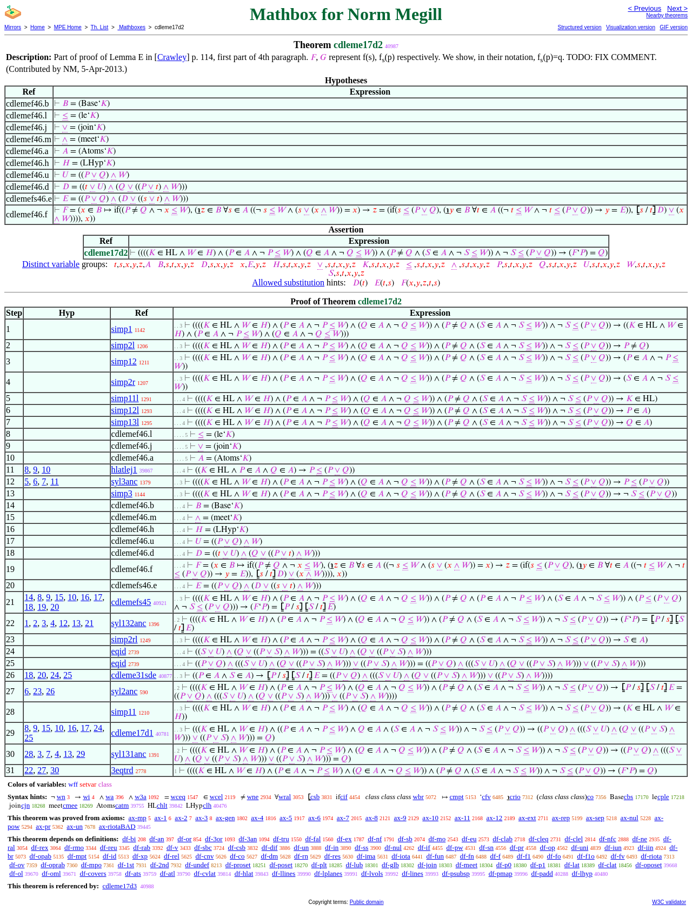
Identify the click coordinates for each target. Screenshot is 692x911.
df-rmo (74, 847)
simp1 (121, 329)
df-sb (405, 839)
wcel (216, 797)
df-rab (141, 847)
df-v (172, 847)
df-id (109, 856)
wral (284, 797)
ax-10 (430, 818)
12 (63, 623)
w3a (141, 797)
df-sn (486, 847)
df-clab (503, 839)
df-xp (140, 856)
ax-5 (286, 818)
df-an (156, 839)
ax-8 (371, 818)
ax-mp (138, 818)
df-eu (469, 839)
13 (76, 623)
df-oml (51, 873)
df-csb (237, 847)
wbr (418, 797)
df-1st (126, 865)
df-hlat (244, 873)
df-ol (16, 873)
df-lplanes (328, 873)
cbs (628, 797)
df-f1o (586, 856)
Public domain (367, 902)
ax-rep (561, 818)
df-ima (366, 856)
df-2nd (159, 865)
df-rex (39, 847)
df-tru (281, 839)
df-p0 (503, 865)
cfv (486, 797)
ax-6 (314, 818)
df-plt (319, 865)
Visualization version (630, 27)
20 (54, 606)
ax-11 (462, 818)
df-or (184, 839)
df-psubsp (456, 873)
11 (54, 481)
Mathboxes (131, 27)
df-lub (354, 865)
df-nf (375, 839)
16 (85, 597)
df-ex (344, 839)
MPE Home (68, 27)
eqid (119, 651)
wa (109, 797)
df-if (424, 847)
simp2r (123, 382)
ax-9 (400, 818)
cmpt (457, 797)
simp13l (125, 422)
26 (50, 691)
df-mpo (91, 865)
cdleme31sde (134, 675)
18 (28, 606)
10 (46, 469)
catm (122, 805)
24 (54, 675)
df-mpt (77, 856)
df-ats (133, 873)
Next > (677, 8)
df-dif (270, 847)
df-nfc (607, 839)
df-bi (129, 839)
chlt (162, 805)
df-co (237, 856)
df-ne (639, 839)
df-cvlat (205, 873)
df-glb (390, 865)
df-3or (214, 839)
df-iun (613, 847)
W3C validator (669, 902)
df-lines (412, 873)
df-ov (16, 865)
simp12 (124, 361)
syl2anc (124, 691)
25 (67, 675)
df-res (332, 856)
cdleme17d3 (119, 886)
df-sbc (203, 847)
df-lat (572, 865)
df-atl (167, 873)
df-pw (455, 847)
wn (61, 797)
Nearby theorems (667, 15)
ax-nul (629, 818)
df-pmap (501, 873)
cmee (70, 805)
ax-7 (343, 818)
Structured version (579, 27)
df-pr (517, 847)
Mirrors (12, 27)
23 (37, 691)
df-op (547, 847)
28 (28, 754)
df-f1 (524, 856)
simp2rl (124, 639)
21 (89, 623)
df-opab (40, 856)
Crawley (172, 57)
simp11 (124, 711)
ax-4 (257, 818)
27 (41, 770)
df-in (331, 847)
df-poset (280, 865)
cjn (25, 805)
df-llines (283, 873)
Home (37, 27)
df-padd (542, 873)
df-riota (651, 856)
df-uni (579, 847)
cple (663, 797)
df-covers (92, 873)
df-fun (435, 856)
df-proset (238, 865)
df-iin (646, 847)
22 (28, 770)
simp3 (121, 493)
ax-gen (225, 818)
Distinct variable (50, 264)
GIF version (674, 27)
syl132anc (129, 623)
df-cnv (205, 856)
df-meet (466, 865)
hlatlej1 (124, 469)
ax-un (74, 826)
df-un (301, 847)
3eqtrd (122, 770)
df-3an (247, 839)
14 (28, 597)
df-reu (108, 847)
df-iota (400, 856)
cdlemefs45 (131, 602)
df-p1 (537, 865)
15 (59, 597)
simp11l (125, 398)
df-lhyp (582, 873)
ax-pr (43, 826)
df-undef (197, 865)
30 (54, 770)
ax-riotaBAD (117, 826)
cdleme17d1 (132, 732)
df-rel (171, 856)
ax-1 (161, 818)
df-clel (573, 839)
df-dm (269, 856)
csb (315, 797)
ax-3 (201, 818)
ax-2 (181, 818)
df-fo (554, 856)
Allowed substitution (288, 282)
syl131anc (129, 754)
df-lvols (372, 873)
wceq (178, 797)
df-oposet (648, 865)
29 (80, 754)
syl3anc (124, 481)
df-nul (393, 847)
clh (207, 805)
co (590, 797)
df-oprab (53, 865)
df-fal (313, 839)
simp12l (125, 410)
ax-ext (527, 818)
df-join (427, 865)
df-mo (436, 839)
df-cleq (539, 839)
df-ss (361, 847)
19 (41, 606)
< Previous (644, 8)
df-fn (467, 856)
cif (344, 797)
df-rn (301, 856)
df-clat (607, 865)
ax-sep (595, 818)
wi (86, 797)
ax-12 (495, 818)
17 (98, 597)
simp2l (123, 345)
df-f (495, 856)
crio (515, 797)
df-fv (618, 856)
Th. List (100, 27)
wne (253, 797)
